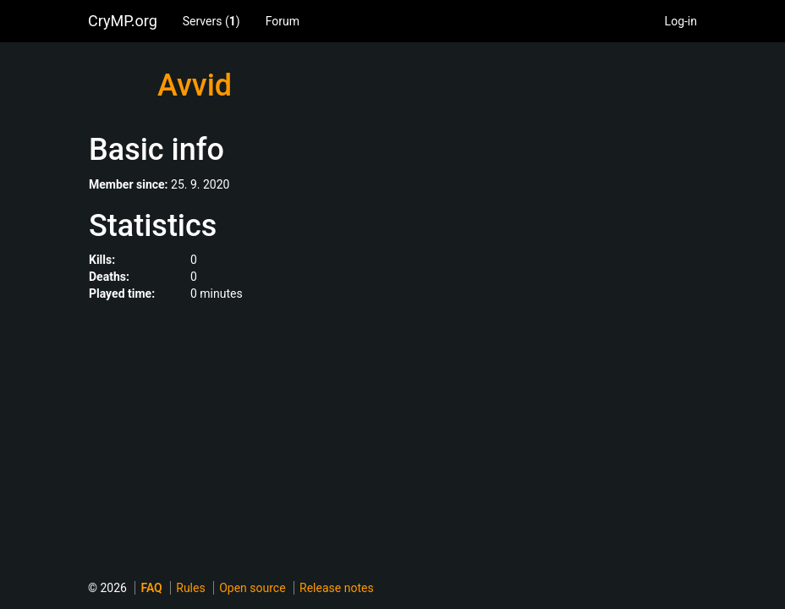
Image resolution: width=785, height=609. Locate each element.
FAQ (151, 588)
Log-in (681, 21)
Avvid (194, 85)
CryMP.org (122, 21)
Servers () (211, 21)
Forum (282, 21)
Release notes (336, 588)
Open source (252, 588)
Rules (190, 588)
